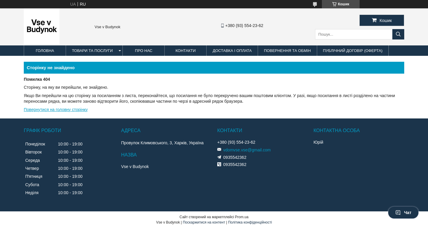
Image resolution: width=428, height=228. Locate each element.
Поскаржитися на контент (204, 222)
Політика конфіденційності (250, 222)
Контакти (185, 50)
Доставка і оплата (232, 50)
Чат (403, 212)
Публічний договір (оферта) (353, 50)
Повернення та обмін (287, 50)
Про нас (143, 50)
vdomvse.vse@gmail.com (247, 150)
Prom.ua (241, 217)
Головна (45, 50)
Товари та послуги (92, 50)
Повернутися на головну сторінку (56, 109)
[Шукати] (398, 34)
